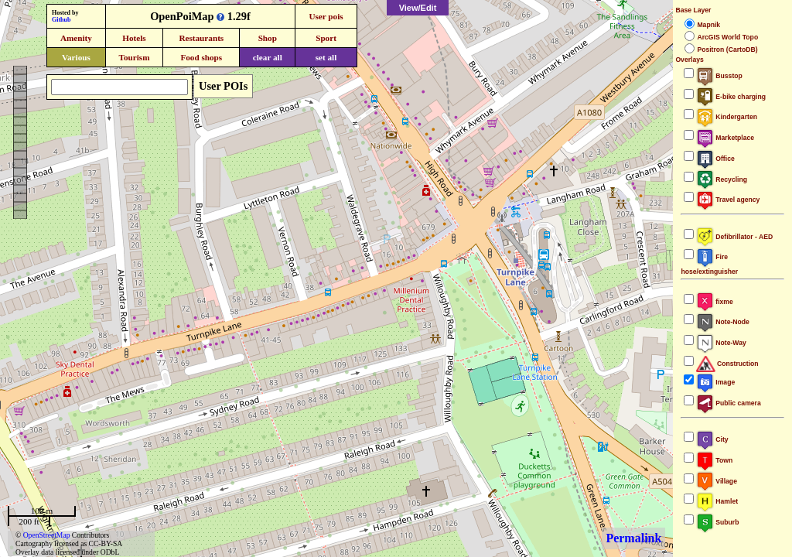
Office (715, 158)
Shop (267, 38)
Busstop (719, 76)
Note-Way (721, 343)
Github (61, 19)
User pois (326, 16)
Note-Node (722, 322)
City (712, 439)
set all (326, 57)
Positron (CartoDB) (727, 49)
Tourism (133, 57)
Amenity (76, 38)
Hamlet (717, 501)
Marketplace (725, 138)
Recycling (721, 179)
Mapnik (708, 25)
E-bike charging (731, 97)
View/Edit (418, 7)
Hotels (133, 38)
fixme (714, 302)
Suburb (717, 522)
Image (715, 382)
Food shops (201, 57)
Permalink (633, 538)
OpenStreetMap (46, 535)
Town (714, 460)
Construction (727, 363)
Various (76, 57)
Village (716, 481)
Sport (326, 38)
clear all (267, 57)
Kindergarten (726, 117)
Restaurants (201, 38)
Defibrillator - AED (734, 237)
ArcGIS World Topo (727, 37)
